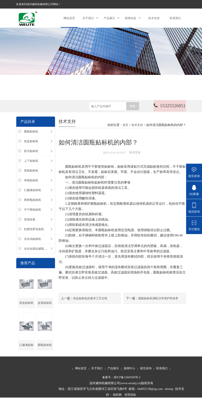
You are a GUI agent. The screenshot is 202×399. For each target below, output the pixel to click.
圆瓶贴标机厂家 (45, 348)
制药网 (117, 396)
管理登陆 (130, 396)
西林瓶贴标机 (32, 201)
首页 (125, 126)
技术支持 (154, 18)
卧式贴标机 (31, 152)
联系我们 (175, 18)
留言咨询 (146, 369)
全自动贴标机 (32, 240)
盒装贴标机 (45, 304)
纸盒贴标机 (31, 142)
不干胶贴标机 (32, 210)
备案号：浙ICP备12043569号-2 (121, 378)
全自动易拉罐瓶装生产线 (39, 249)
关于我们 (90, 18)
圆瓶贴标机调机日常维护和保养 (158, 299)
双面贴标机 (31, 171)
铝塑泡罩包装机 (34, 230)
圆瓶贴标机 (31, 132)
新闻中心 (129, 369)
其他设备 (29, 220)
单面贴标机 (31, 181)
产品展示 (112, 18)
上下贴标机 (31, 162)
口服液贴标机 (32, 191)
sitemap (169, 390)
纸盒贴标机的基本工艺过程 (90, 299)
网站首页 (69, 18)
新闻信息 (133, 18)
